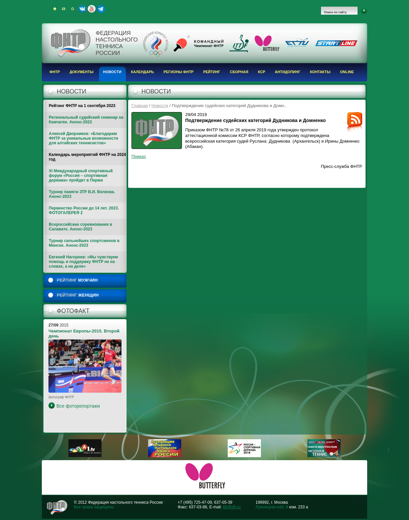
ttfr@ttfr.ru (232, 507)
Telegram (101, 9)
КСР (261, 72)
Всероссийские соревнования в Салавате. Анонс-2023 (80, 226)
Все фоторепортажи (78, 406)
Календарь (142, 72)
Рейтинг (211, 72)
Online (347, 72)
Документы (81, 72)
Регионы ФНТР (178, 72)
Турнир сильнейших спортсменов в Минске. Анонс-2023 (84, 243)
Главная (139, 105)
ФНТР (54, 72)
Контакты (320, 72)
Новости (112, 72)
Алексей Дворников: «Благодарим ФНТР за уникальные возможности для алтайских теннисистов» (83, 138)
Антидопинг (287, 72)
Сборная (239, 72)
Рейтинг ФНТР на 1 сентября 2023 (82, 105)
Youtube (92, 9)
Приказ (138, 156)
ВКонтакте (82, 9)
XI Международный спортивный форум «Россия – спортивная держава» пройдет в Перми (81, 176)
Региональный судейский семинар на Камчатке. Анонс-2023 (86, 119)
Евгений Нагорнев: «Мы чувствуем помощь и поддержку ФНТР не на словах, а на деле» (83, 262)
